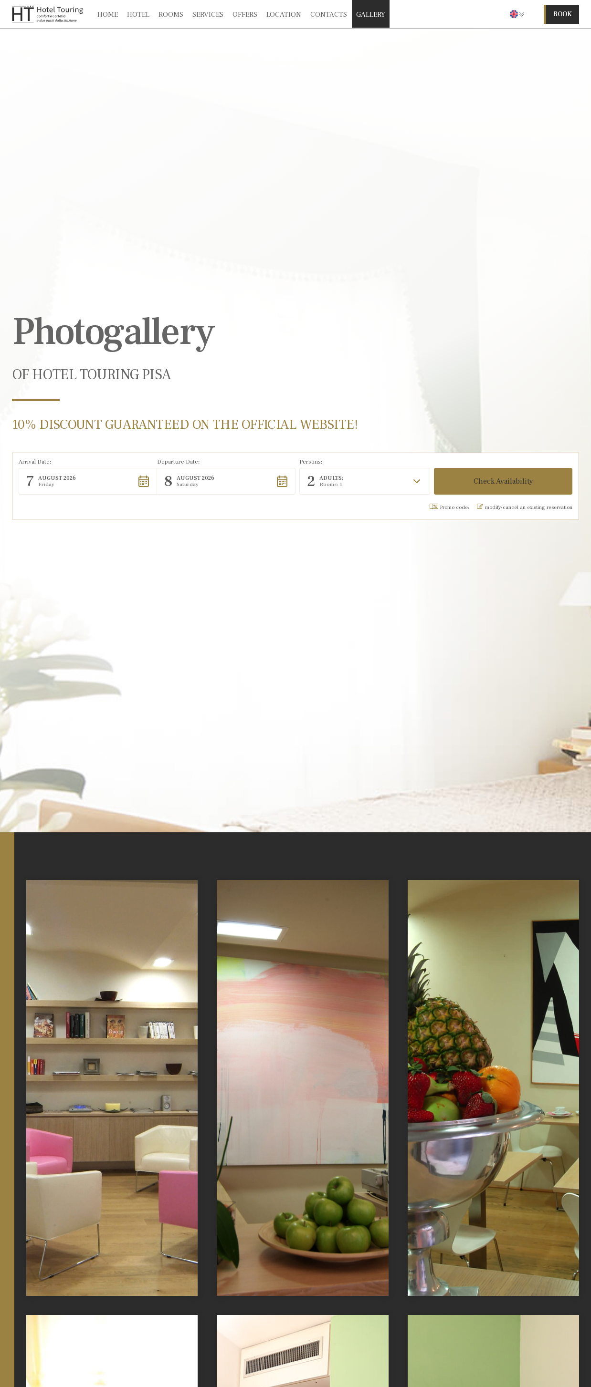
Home (107, 14)
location (283, 14)
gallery (370, 14)
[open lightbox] (112, 1088)
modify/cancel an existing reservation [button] (524, 507)
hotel (138, 14)
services (207, 14)
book (562, 14)
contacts (328, 14)
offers (244, 14)
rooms (170, 14)
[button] (517, 14)
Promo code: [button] (449, 507)
